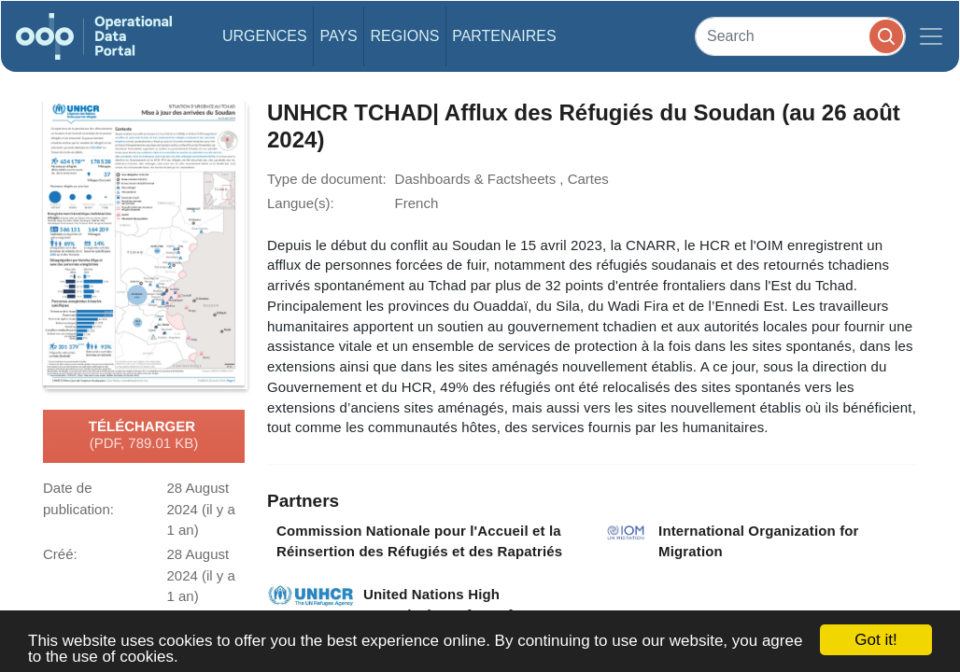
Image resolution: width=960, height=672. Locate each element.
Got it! (875, 640)
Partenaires (504, 36)
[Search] (800, 36)
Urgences (264, 36)
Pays (338, 36)
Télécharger (144, 436)
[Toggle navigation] (931, 36)
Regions (405, 36)
